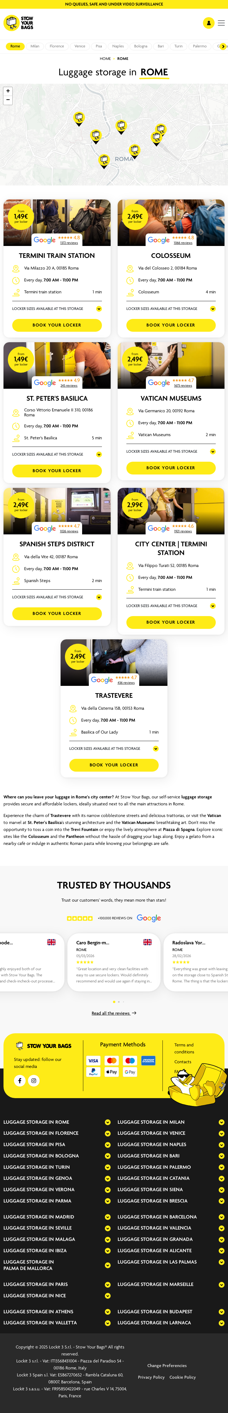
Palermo (200, 46)
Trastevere (114, 696)
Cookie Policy (182, 1377)
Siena (176, 1190)
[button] (79, 119)
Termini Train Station (57, 256)
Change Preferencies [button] (167, 1366)
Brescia (178, 1201)
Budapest (180, 1312)
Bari (161, 46)
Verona (65, 1190)
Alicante (180, 1251)
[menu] (221, 22)
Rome (15, 46)
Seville (63, 1228)
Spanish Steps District (57, 544)
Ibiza (61, 1251)
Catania (179, 1178)
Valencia (180, 1228)
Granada (181, 1239)
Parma (63, 1201)
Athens (64, 1312)
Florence (57, 46)
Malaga (65, 1239)
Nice (60, 1296)
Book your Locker (57, 325)
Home (105, 59)
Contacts (182, 1062)
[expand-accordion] (103, 1122)
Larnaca (180, 1323)
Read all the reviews (114, 1013)
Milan (35, 46)
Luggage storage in (28, 1122)
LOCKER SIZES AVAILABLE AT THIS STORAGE (47, 309)
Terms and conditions (184, 1049)
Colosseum (171, 256)
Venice (80, 46)
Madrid (64, 1217)
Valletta (66, 1323)
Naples (118, 46)
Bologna (140, 46)
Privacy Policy (151, 1377)
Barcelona (183, 1217)
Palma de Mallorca (27, 1268)
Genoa (63, 1178)
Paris (61, 1284)
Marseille (181, 1284)
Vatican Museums (171, 398)
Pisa (99, 46)
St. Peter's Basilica (57, 398)
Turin (178, 46)
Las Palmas (183, 1262)
